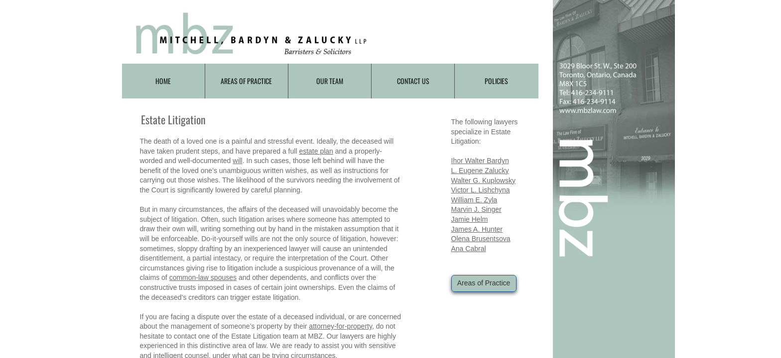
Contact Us (413, 81)
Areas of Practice (246, 81)
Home (163, 81)
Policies (496, 81)
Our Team (329, 81)
